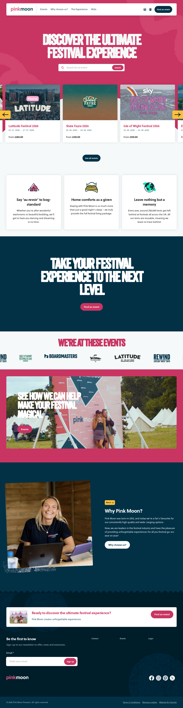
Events (123, 638)
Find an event (163, 9)
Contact (94, 638)
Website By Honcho (168, 702)
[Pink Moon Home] (22, 9)
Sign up (70, 661)
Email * (10, 653)
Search (118, 67)
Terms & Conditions (131, 702)
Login (150, 638)
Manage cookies (149, 702)
